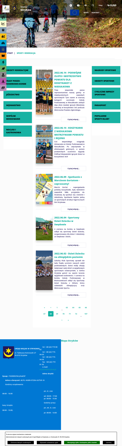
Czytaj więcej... (74, 119)
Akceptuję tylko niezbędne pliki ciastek (82, 442)
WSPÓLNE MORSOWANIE (13, 117)
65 (80, 307)
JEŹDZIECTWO (12, 94)
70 (63, 314)
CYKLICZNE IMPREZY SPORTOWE (104, 93)
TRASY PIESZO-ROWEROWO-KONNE (16, 82)
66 (86, 307)
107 (85, 314)
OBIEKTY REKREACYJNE (17, 70)
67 (44, 314)
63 (67, 307)
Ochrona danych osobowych (21, 442)
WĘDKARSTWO (13, 105)
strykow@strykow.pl (48, 369)
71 (70, 314)
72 (76, 314)
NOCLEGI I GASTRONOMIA (13, 131)
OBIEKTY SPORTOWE (104, 81)
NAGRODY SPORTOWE (105, 70)
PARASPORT (100, 105)
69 (57, 314)
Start (10, 53)
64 (73, 307)
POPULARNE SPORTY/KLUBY (102, 117)
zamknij (108, 442)
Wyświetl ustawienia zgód (49, 442)
